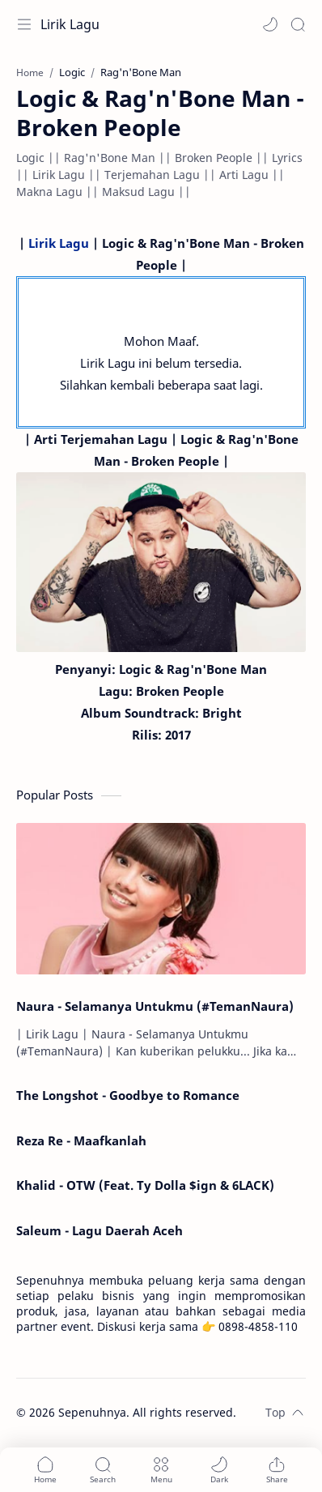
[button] (270, 24)
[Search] (298, 24)
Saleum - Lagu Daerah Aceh (99, 1230)
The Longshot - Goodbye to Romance (127, 1095)
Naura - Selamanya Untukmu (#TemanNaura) (155, 1006)
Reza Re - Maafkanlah (81, 1140)
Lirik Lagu (70, 24)
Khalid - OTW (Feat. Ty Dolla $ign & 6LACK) (145, 1185)
